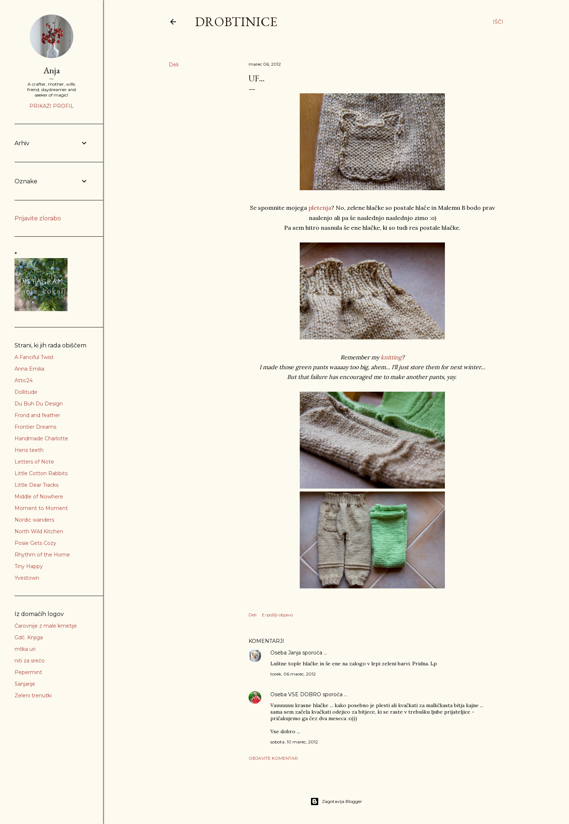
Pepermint (28, 672)
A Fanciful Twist (34, 357)
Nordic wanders (34, 520)
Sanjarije (25, 684)
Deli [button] (174, 64)
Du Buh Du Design (39, 403)
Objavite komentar (273, 758)
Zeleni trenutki (33, 695)
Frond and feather (37, 415)
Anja (52, 70)
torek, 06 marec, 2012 (293, 674)
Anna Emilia (29, 369)
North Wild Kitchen (39, 531)
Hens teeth (29, 450)
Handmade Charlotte (41, 438)
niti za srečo (30, 660)
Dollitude (26, 392)
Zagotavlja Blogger (336, 801)
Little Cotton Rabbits (41, 473)
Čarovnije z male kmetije (46, 626)
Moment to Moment (41, 508)
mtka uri (25, 649)
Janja (294, 652)
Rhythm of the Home (42, 554)
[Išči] (498, 21)
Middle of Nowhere (39, 496)
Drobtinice (236, 21)
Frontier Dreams (35, 427)
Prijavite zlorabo (38, 218)
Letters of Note (34, 461)
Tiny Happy (29, 566)
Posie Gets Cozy (35, 543)
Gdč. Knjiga (29, 637)
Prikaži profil (51, 106)
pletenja (319, 207)
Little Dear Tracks (36, 485)
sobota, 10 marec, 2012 (294, 742)
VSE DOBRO (305, 694)
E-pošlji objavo (277, 614)
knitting (391, 357)
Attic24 (24, 380)
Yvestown (27, 578)
